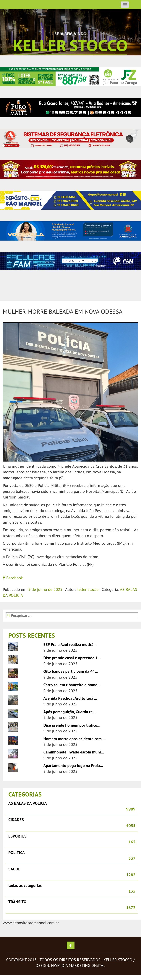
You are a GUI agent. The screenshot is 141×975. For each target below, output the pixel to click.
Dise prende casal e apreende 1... (72, 657)
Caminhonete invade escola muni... (73, 752)
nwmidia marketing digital (78, 965)
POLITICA (16, 852)
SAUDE (14, 869)
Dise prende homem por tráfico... (72, 725)
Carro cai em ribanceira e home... (72, 684)
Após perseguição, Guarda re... (69, 711)
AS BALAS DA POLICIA (27, 803)
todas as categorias (25, 885)
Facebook (13, 577)
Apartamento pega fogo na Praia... (73, 765)
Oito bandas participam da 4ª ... (70, 671)
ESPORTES (17, 836)
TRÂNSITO (17, 901)
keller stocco (88, 589)
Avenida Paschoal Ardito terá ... (70, 698)
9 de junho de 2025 (45, 589)
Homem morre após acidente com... (74, 738)
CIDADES (16, 819)
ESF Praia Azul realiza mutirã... (70, 644)
